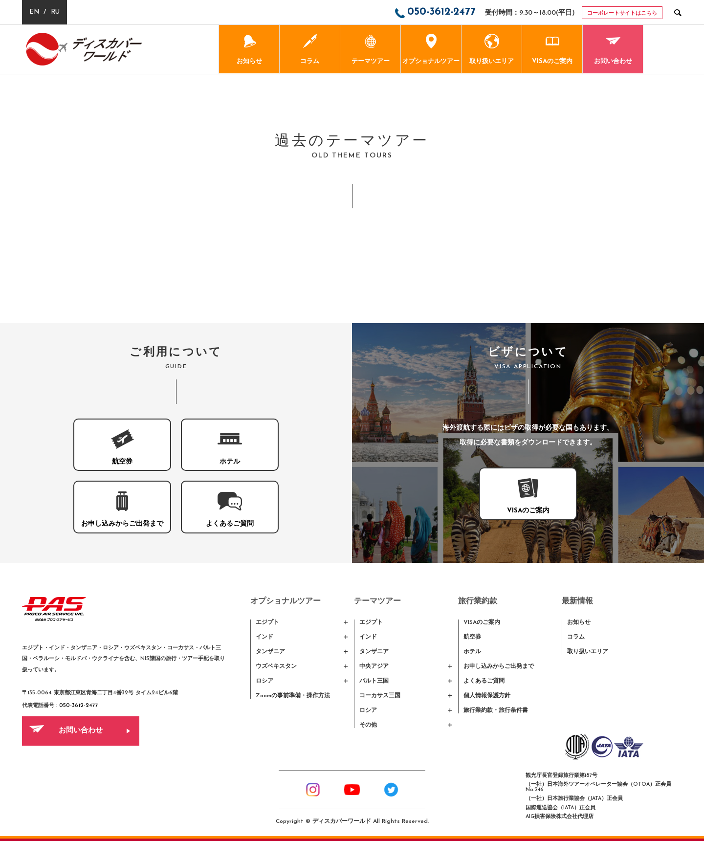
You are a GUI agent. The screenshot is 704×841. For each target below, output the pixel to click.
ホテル (472, 652)
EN (34, 12)
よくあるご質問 (484, 681)
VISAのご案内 (552, 49)
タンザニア (270, 652)
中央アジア (374, 666)
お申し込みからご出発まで (498, 666)
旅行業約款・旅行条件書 (495, 710)
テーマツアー (371, 49)
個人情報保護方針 (486, 696)
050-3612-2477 (78, 705)
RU (55, 12)
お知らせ (249, 49)
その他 (368, 725)
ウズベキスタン (276, 666)
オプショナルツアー (431, 49)
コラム (309, 49)
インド (264, 637)
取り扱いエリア (491, 49)
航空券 (472, 637)
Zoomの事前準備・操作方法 (293, 696)
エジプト (267, 622)
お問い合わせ (613, 49)
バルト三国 (374, 681)
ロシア (264, 681)
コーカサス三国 (379, 696)
